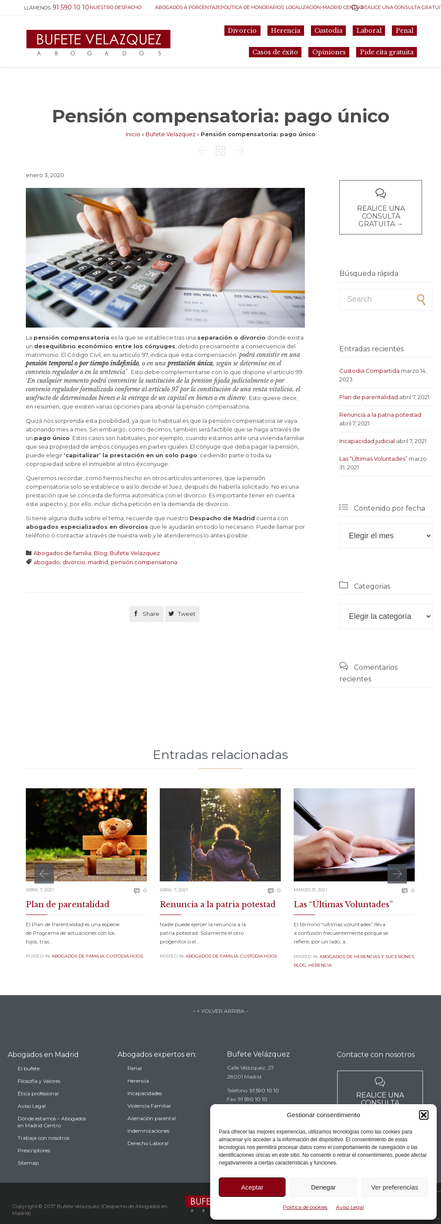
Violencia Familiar (149, 1125)
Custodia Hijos (124, 956)
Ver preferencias (394, 1187)
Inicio (133, 134)
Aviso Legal (350, 1207)
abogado (47, 562)
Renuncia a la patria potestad (380, 414)
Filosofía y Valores (39, 1104)
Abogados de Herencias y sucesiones (367, 956)
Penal (134, 1088)
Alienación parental (151, 1138)
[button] (423, 1115)
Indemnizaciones (148, 1150)
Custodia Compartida (369, 370)
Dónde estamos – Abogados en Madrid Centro (52, 1145)
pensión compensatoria (144, 562)
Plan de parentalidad (368, 396)
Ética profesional (38, 1116)
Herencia (320, 965)
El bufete (29, 1091)
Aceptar (252, 1187)
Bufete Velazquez (171, 134)
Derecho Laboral (147, 1163)
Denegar (323, 1187)
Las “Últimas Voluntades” (373, 458)
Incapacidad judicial (367, 440)
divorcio (73, 562)
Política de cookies (305, 1207)
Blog (100, 553)
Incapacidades (144, 1113)
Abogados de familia (62, 553)
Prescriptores (34, 1173)
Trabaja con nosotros (43, 1161)
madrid (98, 562)
